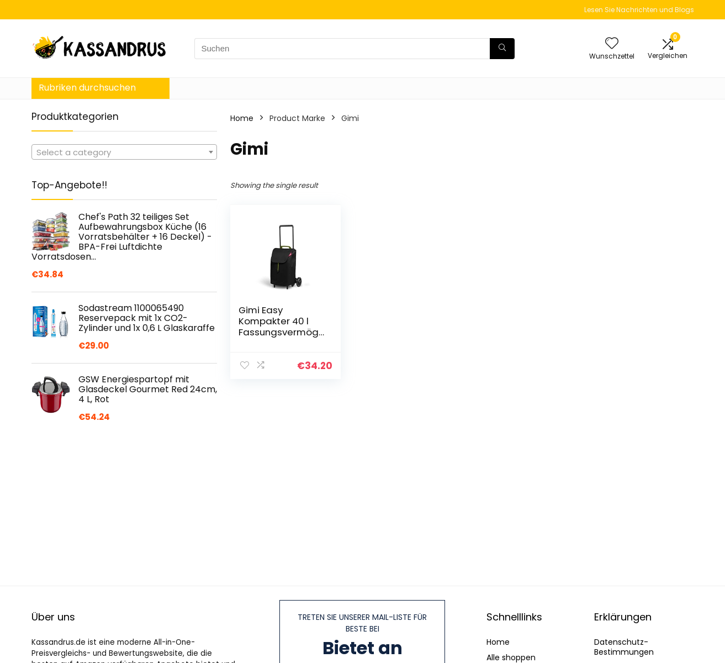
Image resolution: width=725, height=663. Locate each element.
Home (241, 118)
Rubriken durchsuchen (87, 87)
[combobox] (124, 152)
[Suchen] (502, 48)
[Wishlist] (611, 44)
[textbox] (124, 152)
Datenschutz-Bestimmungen (624, 646)
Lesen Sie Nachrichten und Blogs (639, 9)
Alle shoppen (511, 657)
